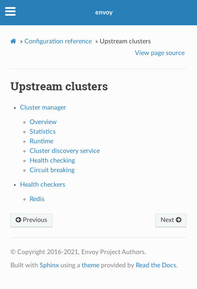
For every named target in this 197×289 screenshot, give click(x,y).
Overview (43, 122)
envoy (104, 12)
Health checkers (42, 184)
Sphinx (49, 265)
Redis (37, 199)
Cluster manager (43, 107)
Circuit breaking (52, 170)
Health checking (52, 160)
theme (90, 265)
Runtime (41, 141)
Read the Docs (156, 265)
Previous (31, 220)
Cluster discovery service (65, 151)
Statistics (43, 131)
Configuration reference (58, 41)
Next (171, 220)
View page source (160, 53)
